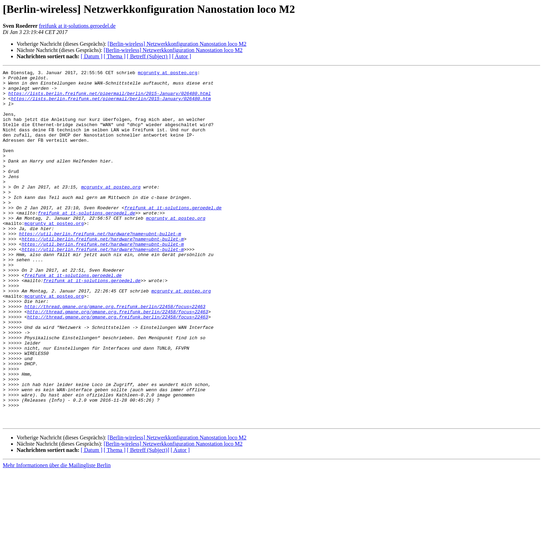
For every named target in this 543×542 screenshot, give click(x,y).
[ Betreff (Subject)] (148, 521)
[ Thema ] (115, 56)
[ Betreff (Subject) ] (148, 56)
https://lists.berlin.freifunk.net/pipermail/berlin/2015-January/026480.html (109, 98)
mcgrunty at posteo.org (167, 73)
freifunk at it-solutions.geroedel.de (77, 26)
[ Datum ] (91, 56)
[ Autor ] (181, 56)
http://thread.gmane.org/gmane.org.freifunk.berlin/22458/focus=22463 (114, 354)
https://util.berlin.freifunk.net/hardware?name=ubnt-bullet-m (100, 267)
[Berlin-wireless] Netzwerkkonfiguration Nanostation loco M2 (177, 44)
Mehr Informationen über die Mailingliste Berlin (56, 536)
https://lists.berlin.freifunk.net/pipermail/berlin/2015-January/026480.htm (111, 105)
